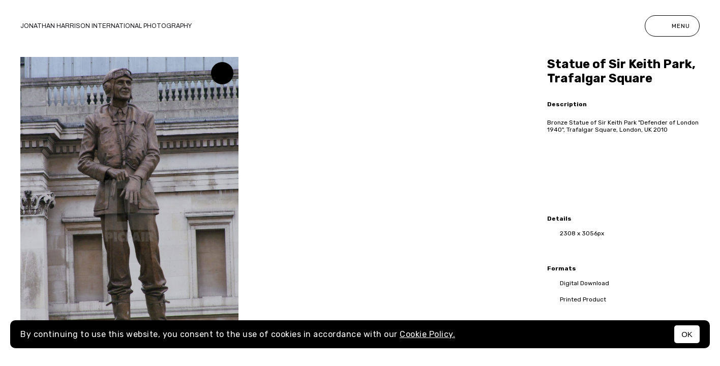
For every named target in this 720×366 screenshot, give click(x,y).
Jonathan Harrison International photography (106, 25)
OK (687, 334)
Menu (672, 26)
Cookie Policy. (427, 334)
